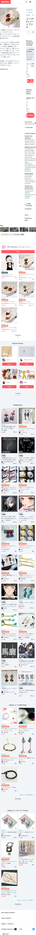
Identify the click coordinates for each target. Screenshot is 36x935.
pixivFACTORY (28, 194)
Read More (29, 59)
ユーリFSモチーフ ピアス (7, 301)
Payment (28, 209)
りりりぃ (8, 359)
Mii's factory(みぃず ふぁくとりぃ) (19, 247)
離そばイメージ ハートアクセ (8, 327)
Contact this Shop (28, 219)
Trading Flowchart (29, 204)
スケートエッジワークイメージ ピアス (27, 275)
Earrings (30, 12)
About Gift (29, 127)
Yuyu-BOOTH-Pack (29, 167)
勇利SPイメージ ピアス (25, 301)
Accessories (29, 10)
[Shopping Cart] (30, 2)
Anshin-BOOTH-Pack (30, 165)
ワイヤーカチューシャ (7, 274)
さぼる (25, 382)
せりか (8, 382)
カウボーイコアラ (28, 359)
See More (18, 395)
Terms (26, 215)
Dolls (2, 271)
